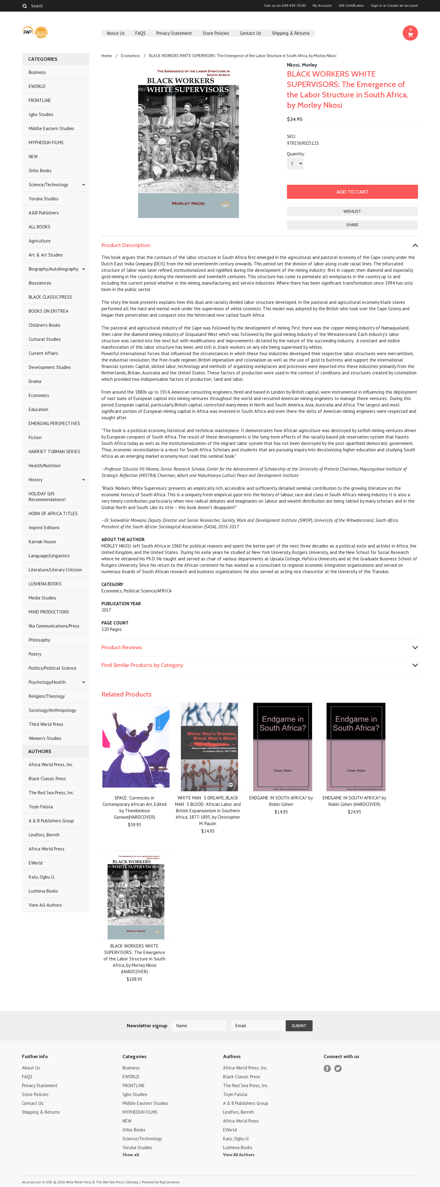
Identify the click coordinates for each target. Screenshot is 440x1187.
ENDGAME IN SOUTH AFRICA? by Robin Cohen (281, 801)
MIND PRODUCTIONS (49, 612)
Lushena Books (43, 891)
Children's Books (45, 325)
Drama (35, 381)
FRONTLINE (40, 100)
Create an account (402, 5)
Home (106, 55)
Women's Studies (45, 738)
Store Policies (216, 33)
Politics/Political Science (52, 668)
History (35, 479)
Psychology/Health (47, 682)
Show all (131, 1154)
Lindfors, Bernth (44, 835)
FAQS (140, 33)
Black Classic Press (47, 778)
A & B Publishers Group (51, 821)
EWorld (35, 863)
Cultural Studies (45, 339)
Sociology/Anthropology (52, 710)
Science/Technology (48, 185)
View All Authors (45, 905)
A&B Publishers (44, 213)
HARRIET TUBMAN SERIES (54, 451)
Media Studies (42, 598)
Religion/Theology (47, 696)
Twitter (338, 1068)
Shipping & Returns (291, 33)
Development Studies (50, 367)
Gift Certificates (351, 5)
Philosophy (39, 640)
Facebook (327, 1068)
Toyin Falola (41, 807)
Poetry (35, 654)
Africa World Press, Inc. (51, 764)
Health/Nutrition (45, 465)
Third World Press (46, 724)
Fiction (35, 437)
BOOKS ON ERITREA (48, 311)
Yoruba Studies (43, 199)
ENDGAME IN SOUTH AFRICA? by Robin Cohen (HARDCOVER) (354, 801)
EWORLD (37, 86)
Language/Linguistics (49, 556)
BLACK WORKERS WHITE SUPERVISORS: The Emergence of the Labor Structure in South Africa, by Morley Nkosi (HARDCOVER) (134, 958)
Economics (39, 395)
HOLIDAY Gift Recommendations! (47, 496)
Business (37, 72)
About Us (116, 33)
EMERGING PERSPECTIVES (54, 423)
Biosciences (40, 283)
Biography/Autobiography (53, 269)
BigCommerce (170, 1182)
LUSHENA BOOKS (45, 584)
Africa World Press (46, 849)
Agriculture (40, 241)
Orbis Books (40, 170)
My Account (322, 5)
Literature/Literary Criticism (55, 570)
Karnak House (42, 541)
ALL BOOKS (39, 227)
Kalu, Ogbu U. (42, 877)
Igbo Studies (41, 114)
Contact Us (250, 33)
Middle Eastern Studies (51, 128)
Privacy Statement (174, 33)
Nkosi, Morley (302, 65)
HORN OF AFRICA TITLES (53, 513)
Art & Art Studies (46, 255)
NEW (33, 156)
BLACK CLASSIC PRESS (50, 297)
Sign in (376, 5)
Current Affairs (43, 353)
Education (38, 409)
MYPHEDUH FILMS (46, 142)
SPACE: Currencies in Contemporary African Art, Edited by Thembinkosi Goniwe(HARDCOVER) (135, 807)
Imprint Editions (44, 527)
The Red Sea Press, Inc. (51, 793)
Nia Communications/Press (54, 626)
